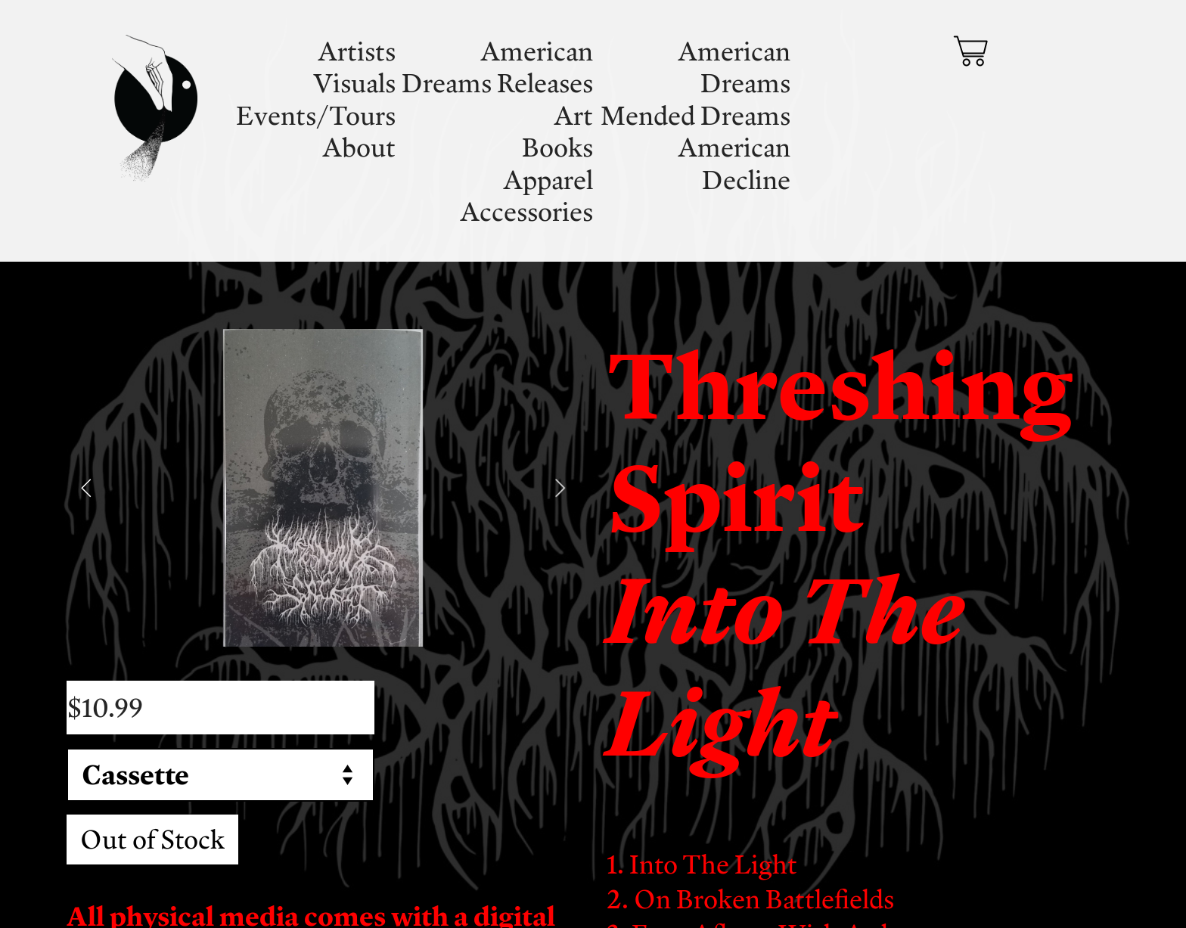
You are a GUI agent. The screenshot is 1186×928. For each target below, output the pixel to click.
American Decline (734, 163)
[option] (323, 488)
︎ (970, 51)
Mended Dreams (695, 115)
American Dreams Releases (497, 67)
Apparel (548, 179)
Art (573, 115)
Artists (357, 51)
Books (557, 147)
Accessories (526, 211)
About (359, 147)
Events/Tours (316, 115)
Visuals (354, 82)
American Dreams (734, 67)
